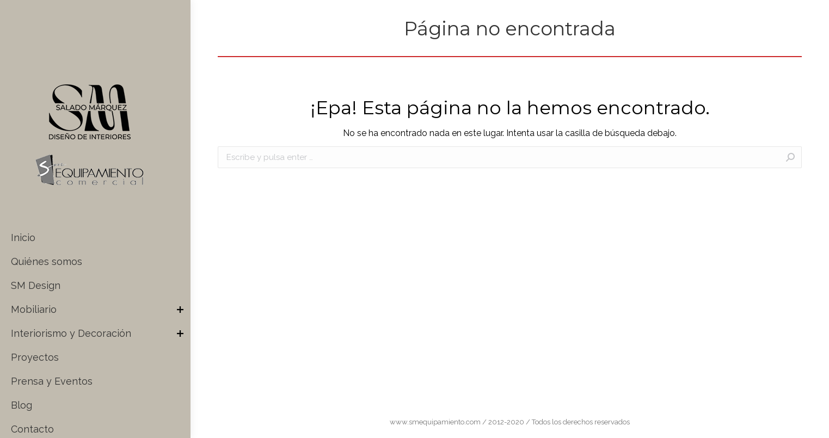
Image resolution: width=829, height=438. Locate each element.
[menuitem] (99, 237)
